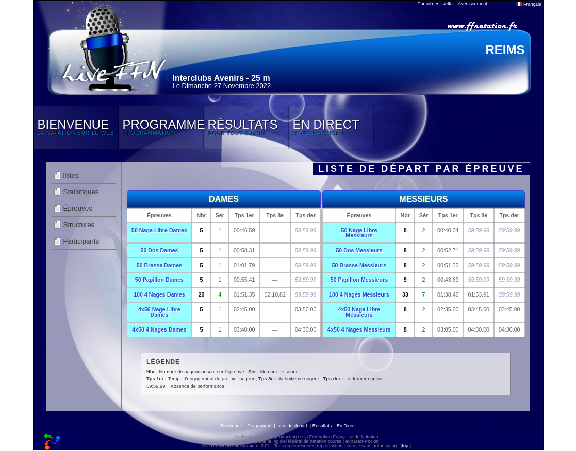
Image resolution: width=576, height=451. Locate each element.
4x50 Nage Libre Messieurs (359, 312)
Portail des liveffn (435, 3)
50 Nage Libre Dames (159, 230)
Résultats (322, 425)
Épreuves (77, 208)
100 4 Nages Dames (159, 294)
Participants (81, 241)
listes (71, 175)
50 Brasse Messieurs (359, 265)
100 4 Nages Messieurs (359, 294)
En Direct (346, 425)
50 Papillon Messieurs (359, 279)
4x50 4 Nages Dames (159, 329)
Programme (259, 425)
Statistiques (81, 192)
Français (528, 4)
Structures (79, 225)
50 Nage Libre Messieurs (359, 233)
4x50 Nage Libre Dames (159, 312)
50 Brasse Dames (159, 265)
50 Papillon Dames (159, 279)
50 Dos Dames (159, 250)
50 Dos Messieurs (359, 250)
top (405, 445)
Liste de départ (291, 425)
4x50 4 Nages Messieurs (359, 329)
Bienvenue (231, 425)
